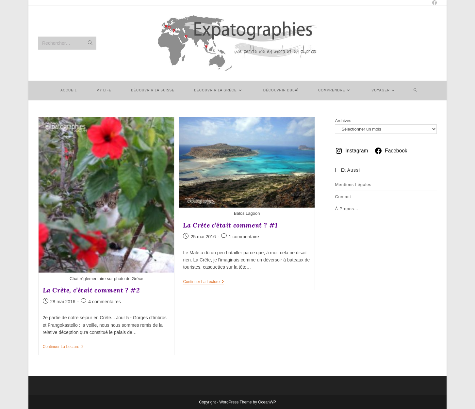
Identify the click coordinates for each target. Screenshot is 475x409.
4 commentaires (104, 301)
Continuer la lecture (63, 347)
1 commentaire (244, 236)
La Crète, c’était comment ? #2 (91, 290)
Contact (343, 196)
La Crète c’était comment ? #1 (230, 225)
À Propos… (346, 208)
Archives (343, 120)
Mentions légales (353, 184)
